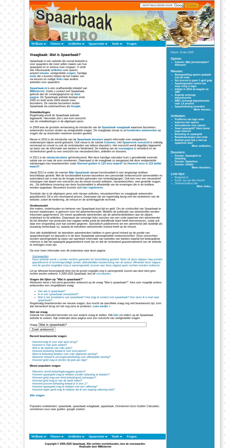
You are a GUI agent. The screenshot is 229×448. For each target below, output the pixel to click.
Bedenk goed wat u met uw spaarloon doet (191, 141)
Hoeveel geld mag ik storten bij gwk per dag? (59, 359)
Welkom (38, 43)
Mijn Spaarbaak (79, 172)
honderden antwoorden (142, 130)
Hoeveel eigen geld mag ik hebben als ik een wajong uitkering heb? (73, 389)
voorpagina (125, 148)
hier (116, 314)
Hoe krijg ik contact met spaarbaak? (107, 297)
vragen (71, 73)
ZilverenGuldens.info (186, 183)
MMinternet (37, 91)
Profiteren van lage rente (189, 119)
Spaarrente (98, 43)
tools (33, 76)
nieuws (44, 73)
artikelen (56, 70)
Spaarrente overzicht (136, 142)
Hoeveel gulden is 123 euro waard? (100, 163)
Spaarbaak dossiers (90, 139)
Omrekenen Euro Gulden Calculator (137, 406)
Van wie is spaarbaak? (51, 291)
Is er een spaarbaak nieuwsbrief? (58, 294)
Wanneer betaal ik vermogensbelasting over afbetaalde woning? (71, 356)
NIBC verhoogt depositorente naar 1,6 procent (192, 102)
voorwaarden (103, 273)
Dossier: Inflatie (184, 164)
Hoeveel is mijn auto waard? (49, 344)
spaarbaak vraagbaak (86, 406)
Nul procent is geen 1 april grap (193, 80)
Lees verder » (101, 306)
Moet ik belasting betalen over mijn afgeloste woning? (65, 353)
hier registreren (93, 187)
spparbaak (107, 406)
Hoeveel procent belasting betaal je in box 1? (59, 383)
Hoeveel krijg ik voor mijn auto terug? (55, 341)
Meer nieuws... (203, 109)
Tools (117, 43)
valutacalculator (56, 157)
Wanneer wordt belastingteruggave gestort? (59, 371)
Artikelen (76, 43)
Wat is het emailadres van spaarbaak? (61, 297)
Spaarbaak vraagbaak (116, 127)
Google (75, 106)
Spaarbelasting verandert (190, 106)
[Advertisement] (125, 88)
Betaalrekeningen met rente (191, 137)
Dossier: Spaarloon (186, 161)
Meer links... (204, 186)
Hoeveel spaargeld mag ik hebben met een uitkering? (65, 386)
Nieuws (57, 43)
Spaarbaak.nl (38, 88)
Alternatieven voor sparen (190, 125)
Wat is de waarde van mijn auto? (52, 347)
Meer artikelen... (202, 145)
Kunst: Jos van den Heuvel (189, 180)
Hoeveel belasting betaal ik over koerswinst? (59, 350)
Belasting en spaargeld (188, 134)
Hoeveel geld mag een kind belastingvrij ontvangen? (64, 377)
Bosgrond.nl (181, 177)
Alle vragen (37, 395)
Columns (110, 142)
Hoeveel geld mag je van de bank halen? (57, 380)
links (59, 79)
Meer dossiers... (202, 167)
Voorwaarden (40, 256)
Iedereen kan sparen (187, 122)
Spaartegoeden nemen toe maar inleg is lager (190, 85)
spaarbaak (64, 406)
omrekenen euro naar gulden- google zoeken (57, 409)
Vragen (132, 43)
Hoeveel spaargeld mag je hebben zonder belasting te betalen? (71, 374)
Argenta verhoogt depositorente (185, 96)
